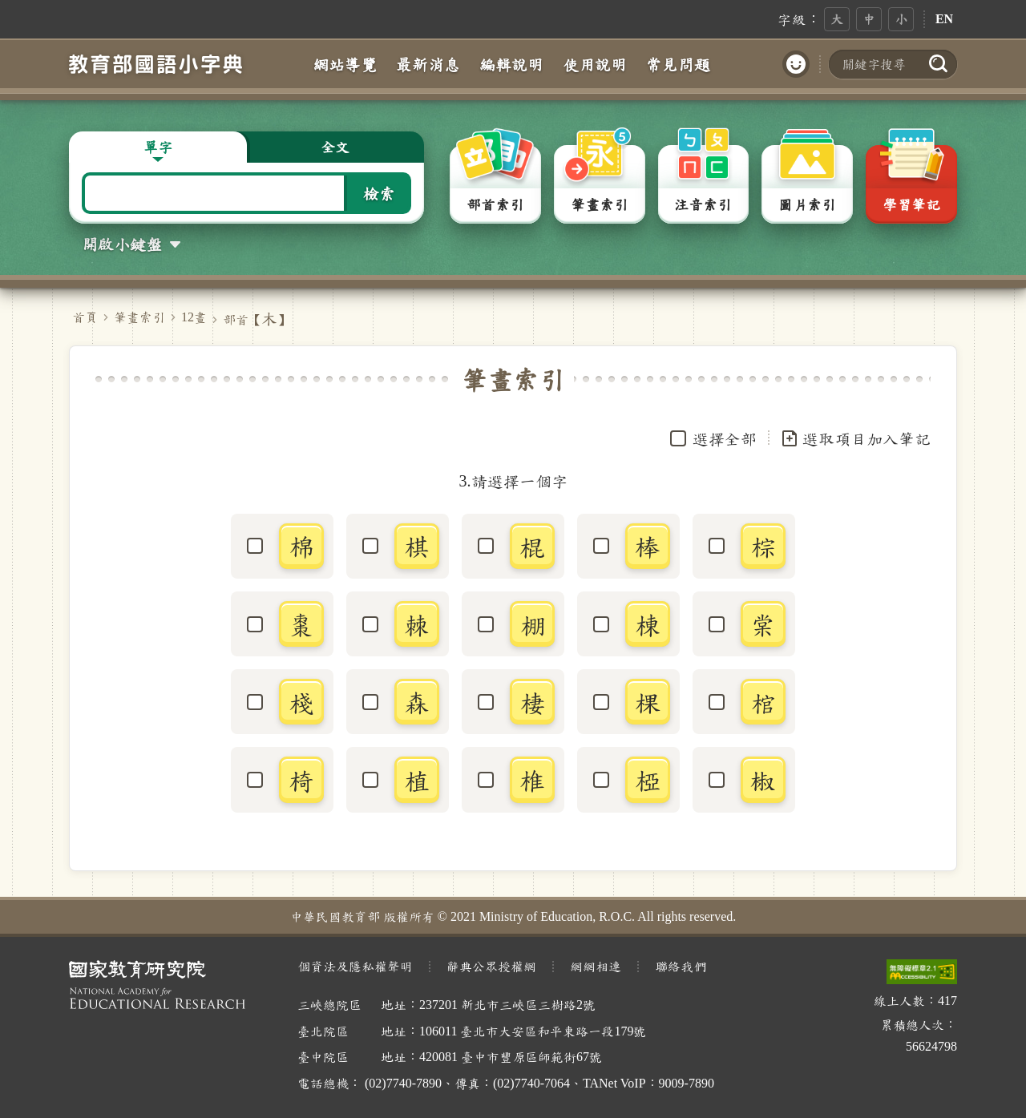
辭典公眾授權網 (491, 966)
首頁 (85, 317)
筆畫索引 (139, 317)
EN (944, 19)
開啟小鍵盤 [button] (122, 243)
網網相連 (595, 966)
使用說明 (595, 64)
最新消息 (428, 64)
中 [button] (868, 19)
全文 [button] (335, 147)
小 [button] (901, 19)
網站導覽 (345, 64)
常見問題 (678, 64)
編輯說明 (511, 64)
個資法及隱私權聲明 (355, 966)
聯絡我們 (680, 966)
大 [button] (836, 19)
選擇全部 (725, 438)
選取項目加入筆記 (855, 438)
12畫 (194, 317)
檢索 (379, 193)
